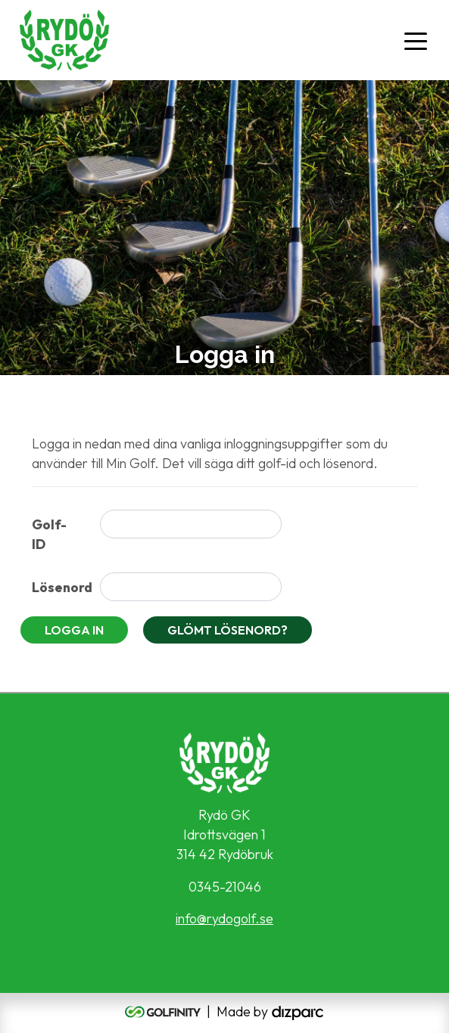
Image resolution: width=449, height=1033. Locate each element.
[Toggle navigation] (415, 40)
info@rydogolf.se (224, 918)
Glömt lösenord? (227, 629)
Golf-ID (49, 534)
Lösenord (60, 587)
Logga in (74, 629)
